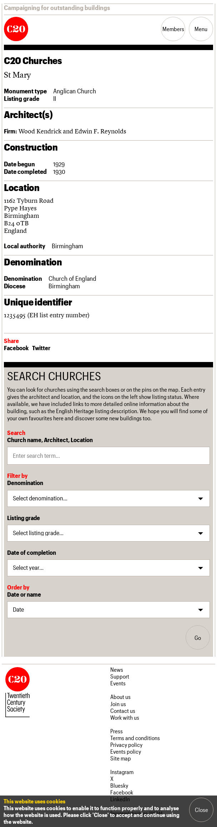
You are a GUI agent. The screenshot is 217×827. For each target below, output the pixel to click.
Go (198, 637)
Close (201, 809)
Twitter (41, 347)
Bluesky (119, 785)
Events (118, 683)
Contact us (122, 710)
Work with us (124, 717)
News (116, 669)
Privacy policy (126, 744)
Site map (120, 758)
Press (116, 731)
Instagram (121, 771)
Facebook (16, 347)
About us (120, 696)
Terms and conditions (135, 737)
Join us (118, 703)
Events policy (125, 751)
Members (173, 28)
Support (119, 676)
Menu (201, 28)
